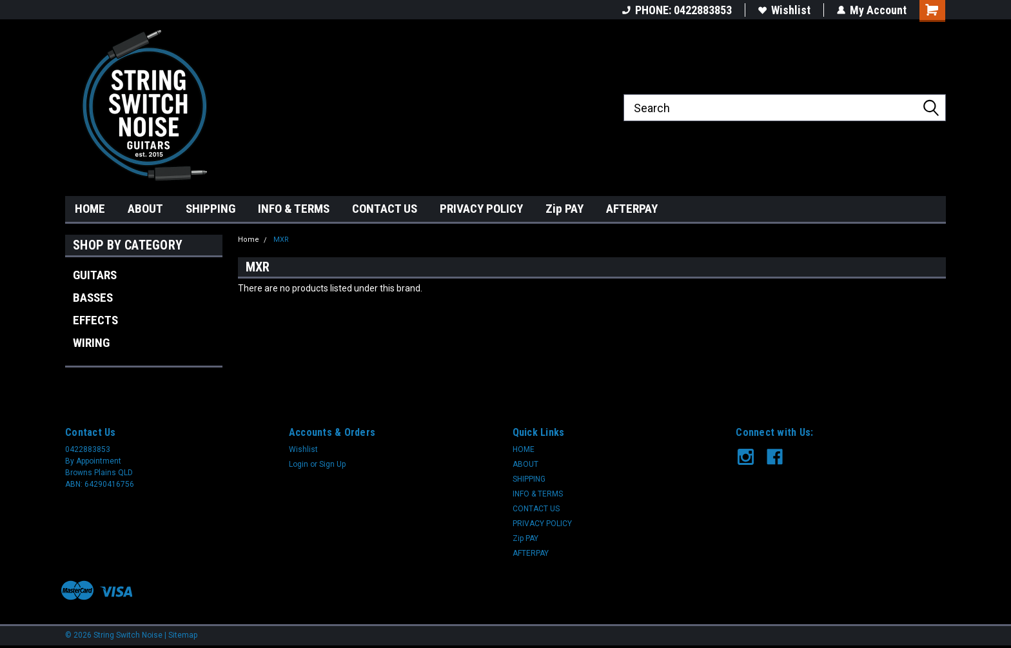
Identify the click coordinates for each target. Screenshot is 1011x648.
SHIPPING (210, 208)
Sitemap (182, 635)
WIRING (91, 342)
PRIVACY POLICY (481, 208)
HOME (90, 208)
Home (248, 239)
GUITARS (95, 275)
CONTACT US (384, 208)
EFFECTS (95, 320)
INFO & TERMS (293, 208)
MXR (281, 239)
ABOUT (145, 208)
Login (298, 464)
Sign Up (332, 464)
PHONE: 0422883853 (677, 10)
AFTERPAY (632, 208)
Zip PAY (564, 208)
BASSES (93, 297)
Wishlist (784, 10)
